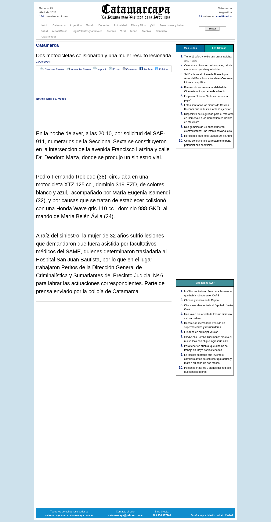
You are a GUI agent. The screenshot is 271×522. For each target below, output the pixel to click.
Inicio (44, 25)
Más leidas (190, 48)
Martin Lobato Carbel (220, 515)
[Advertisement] (103, 85)
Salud (44, 31)
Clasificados (49, 36)
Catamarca (59, 25)
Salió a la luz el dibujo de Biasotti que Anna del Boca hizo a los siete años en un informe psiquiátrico (208, 78)
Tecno (133, 31)
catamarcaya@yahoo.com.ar (125, 515)
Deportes (103, 25)
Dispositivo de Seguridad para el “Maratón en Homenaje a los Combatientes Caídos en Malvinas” (209, 118)
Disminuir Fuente (51, 69)
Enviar (114, 69)
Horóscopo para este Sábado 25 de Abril (208, 135)
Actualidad (120, 25)
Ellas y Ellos (138, 25)
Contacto (161, 31)
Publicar (146, 69)
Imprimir (100, 69)
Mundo (90, 25)
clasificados (224, 16)
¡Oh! (152, 25)
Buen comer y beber (171, 25)
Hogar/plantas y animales (87, 31)
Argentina (76, 25)
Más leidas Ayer (205, 282)
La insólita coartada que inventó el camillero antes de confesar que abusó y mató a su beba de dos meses (208, 358)
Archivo (111, 31)
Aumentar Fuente (78, 69)
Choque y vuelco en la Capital (201, 300)
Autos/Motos (60, 31)
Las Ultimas (219, 48)
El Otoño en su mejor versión (201, 332)
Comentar (130, 69)
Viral (123, 31)
